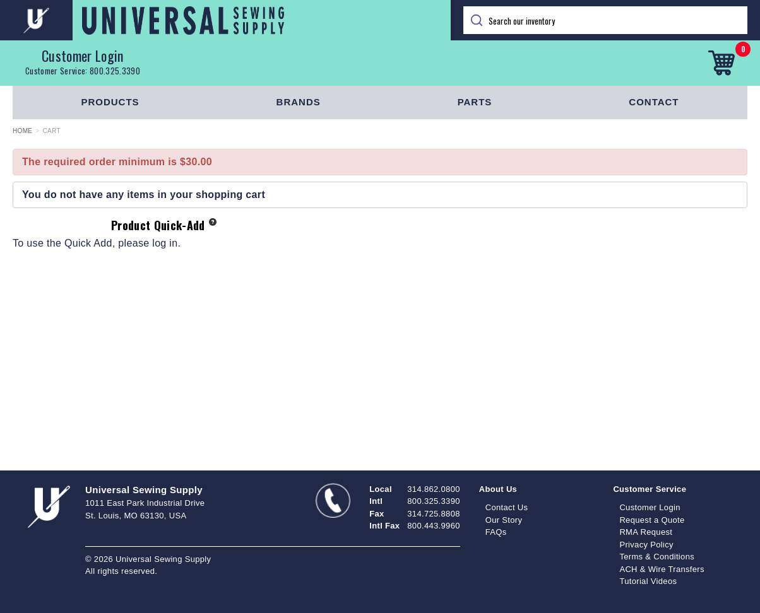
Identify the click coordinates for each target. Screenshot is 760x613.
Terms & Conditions (656, 556)
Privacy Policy (646, 544)
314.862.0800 (433, 489)
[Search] (605, 20)
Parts (475, 101)
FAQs (496, 532)
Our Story (504, 520)
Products (110, 101)
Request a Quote (651, 520)
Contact (654, 101)
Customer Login (83, 55)
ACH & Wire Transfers (661, 569)
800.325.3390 (115, 70)
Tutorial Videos (648, 581)
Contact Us (506, 507)
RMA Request (645, 532)
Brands (298, 101)
